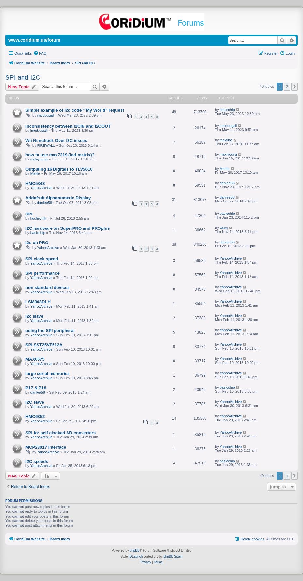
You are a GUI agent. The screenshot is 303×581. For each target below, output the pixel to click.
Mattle (35, 173)
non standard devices (47, 287)
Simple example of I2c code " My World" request (74, 110)
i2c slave (34, 316)
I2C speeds (36, 461)
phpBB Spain (172, 556)
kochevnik (38, 218)
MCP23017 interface (45, 447)
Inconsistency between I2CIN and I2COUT (68, 126)
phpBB (135, 550)
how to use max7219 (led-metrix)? (60, 154)
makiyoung (39, 159)
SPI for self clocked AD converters (60, 432)
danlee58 (227, 183)
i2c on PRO (36, 242)
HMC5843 (35, 183)
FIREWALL (46, 145)
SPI (28, 214)
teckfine (226, 140)
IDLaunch (136, 556)
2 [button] (287, 87)
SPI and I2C (22, 77)
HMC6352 (35, 416)
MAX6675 (35, 359)
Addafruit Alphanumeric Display (58, 197)
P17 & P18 (35, 387)
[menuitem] (39, 53)
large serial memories (47, 373)
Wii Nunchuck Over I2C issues (56, 140)
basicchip (227, 110)
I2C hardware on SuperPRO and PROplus (67, 228)
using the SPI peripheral (50, 330)
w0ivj (224, 228)
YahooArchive (41, 188)
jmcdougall (45, 115)
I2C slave (34, 402)
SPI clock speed (41, 258)
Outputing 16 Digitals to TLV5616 (59, 169)
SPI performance (42, 273)
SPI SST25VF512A (44, 344)
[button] (294, 86)
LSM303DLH (38, 301)
